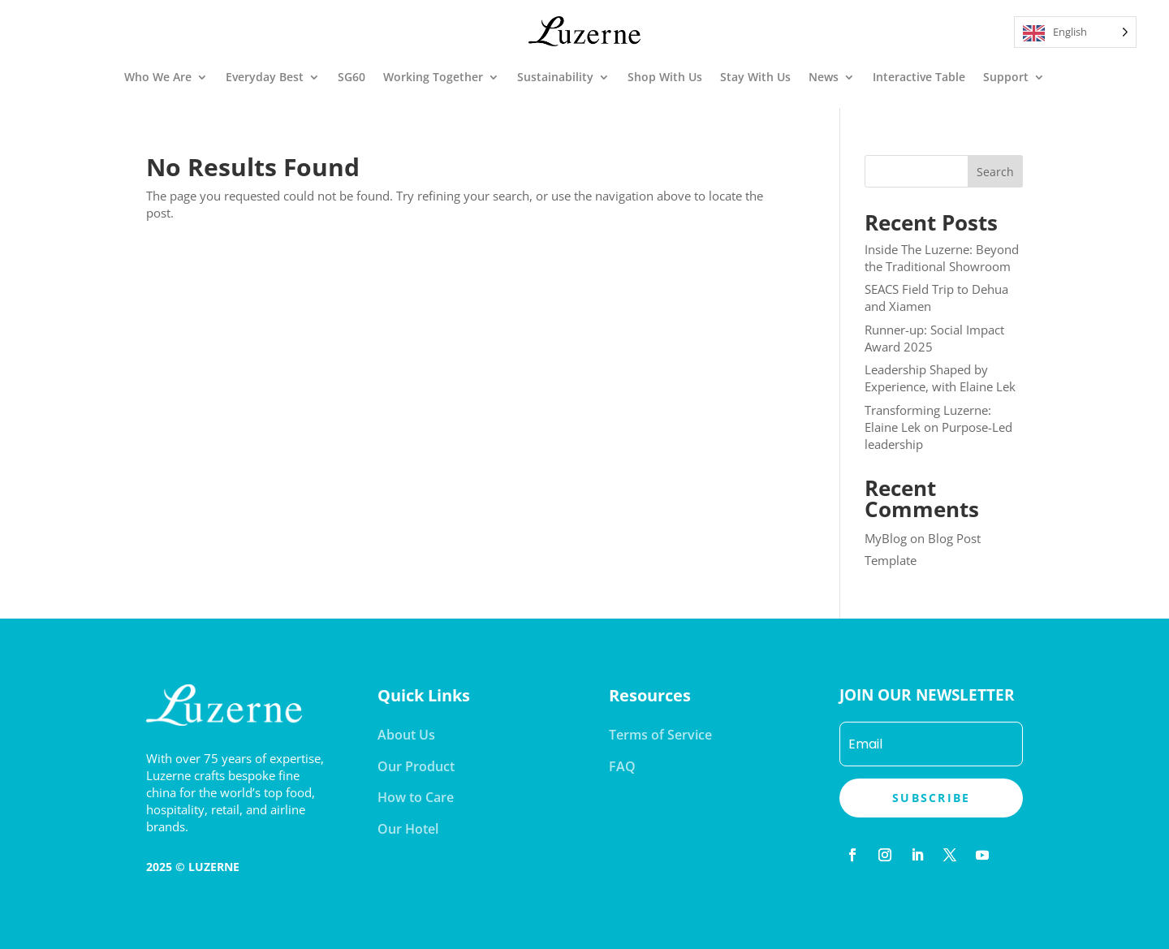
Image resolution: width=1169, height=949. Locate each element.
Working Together (433, 76)
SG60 (351, 76)
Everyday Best (265, 76)
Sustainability (555, 76)
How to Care (415, 797)
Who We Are (158, 76)
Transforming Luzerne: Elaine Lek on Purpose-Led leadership (938, 427)
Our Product (416, 766)
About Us (406, 735)
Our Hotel (407, 829)
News (824, 76)
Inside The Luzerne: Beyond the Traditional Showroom (942, 257)
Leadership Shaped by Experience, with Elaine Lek (940, 378)
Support (1006, 76)
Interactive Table (919, 76)
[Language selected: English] (1075, 32)
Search (995, 171)
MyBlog (886, 538)
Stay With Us (755, 76)
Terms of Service (660, 735)
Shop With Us (665, 76)
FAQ (622, 766)
